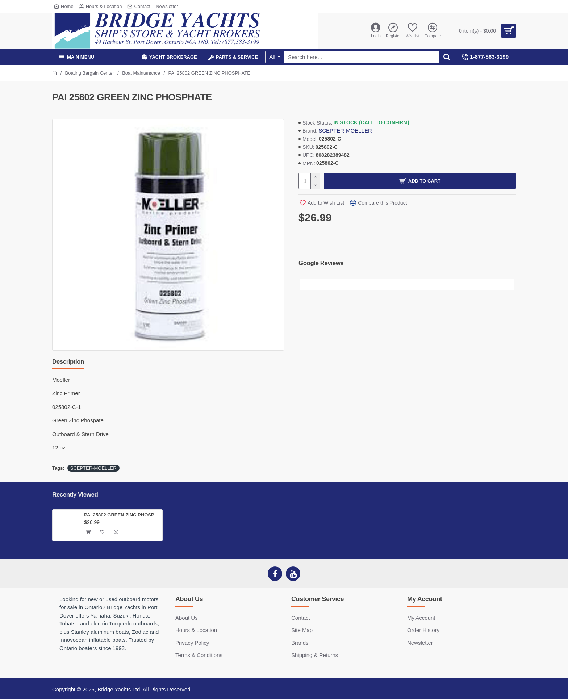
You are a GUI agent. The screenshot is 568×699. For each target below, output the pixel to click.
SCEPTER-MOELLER (345, 130)
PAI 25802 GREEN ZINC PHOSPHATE (122, 515)
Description (68, 361)
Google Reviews (320, 263)
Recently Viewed (75, 494)
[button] (306, 284)
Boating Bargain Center (89, 73)
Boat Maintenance (141, 73)
